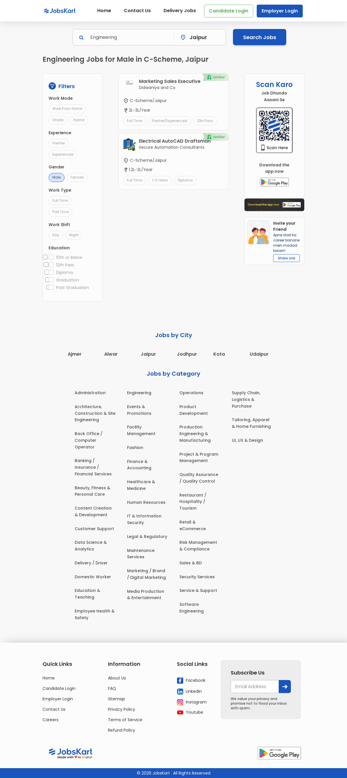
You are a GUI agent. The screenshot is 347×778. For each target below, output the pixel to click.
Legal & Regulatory (147, 536)
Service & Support (198, 590)
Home (104, 10)
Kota (219, 354)
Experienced (63, 154)
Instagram (192, 702)
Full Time (60, 200)
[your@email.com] (255, 686)
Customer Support (94, 529)
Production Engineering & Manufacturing (195, 433)
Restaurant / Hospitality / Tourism (192, 501)
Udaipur (259, 354)
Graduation (67, 280)
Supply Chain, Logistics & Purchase (246, 399)
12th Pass (65, 265)
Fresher (58, 143)
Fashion (135, 447)
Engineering (139, 393)
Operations (191, 393)
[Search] (130, 37)
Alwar (111, 354)
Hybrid (79, 119)
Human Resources (146, 502)
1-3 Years (160, 180)
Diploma (64, 272)
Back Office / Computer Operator (88, 440)
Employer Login (280, 11)
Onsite (57, 119)
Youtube (190, 712)
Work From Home (67, 108)
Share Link (286, 258)
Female (77, 177)
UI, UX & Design (247, 440)
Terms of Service (125, 720)
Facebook (191, 680)
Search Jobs (259, 37)
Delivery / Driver (91, 563)
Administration (90, 393)
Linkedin (189, 691)
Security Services (197, 577)
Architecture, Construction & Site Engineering (95, 413)
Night (73, 234)
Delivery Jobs (180, 10)
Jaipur (148, 354)
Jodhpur (187, 354)
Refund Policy (121, 730)
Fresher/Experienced (169, 120)
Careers (50, 720)
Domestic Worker (93, 577)
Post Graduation (72, 287)
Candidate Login (228, 11)
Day (55, 234)
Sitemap (116, 699)
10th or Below (69, 257)
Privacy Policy (121, 709)
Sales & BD (190, 563)
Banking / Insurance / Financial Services (93, 467)
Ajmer (75, 354)
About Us (117, 678)
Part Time (60, 211)
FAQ (112, 688)
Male (56, 177)
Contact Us (137, 10)
